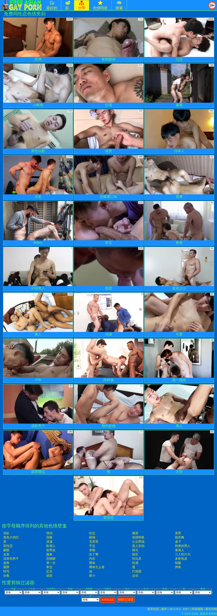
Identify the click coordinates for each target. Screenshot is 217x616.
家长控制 (211, 609)
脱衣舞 (179, 537)
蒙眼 (6, 550)
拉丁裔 (93, 554)
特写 (6, 571)
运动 (135, 575)
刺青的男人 (182, 545)
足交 (49, 571)
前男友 (51, 550)
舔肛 (135, 554)
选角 (6, 562)
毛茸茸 (93, 541)
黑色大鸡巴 (11, 537)
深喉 (49, 537)
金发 (6, 554)
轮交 (92, 533)
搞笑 (49, 575)
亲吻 (92, 550)
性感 (135, 562)
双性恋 (8, 545)
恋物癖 (51, 558)
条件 (164, 609)
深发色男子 (11, 558)
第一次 (51, 562)
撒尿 (135, 533)
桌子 (178, 541)
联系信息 (153, 609)
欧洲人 (51, 545)
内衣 (92, 558)
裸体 (92, 562)
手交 (92, 545)
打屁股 (136, 571)
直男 (178, 533)
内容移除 (197, 609)
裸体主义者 (97, 567)
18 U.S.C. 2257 (179, 609)
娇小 (92, 575)
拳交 (49, 567)
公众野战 (138, 541)
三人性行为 (182, 554)
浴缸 (6, 533)
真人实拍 (138, 545)
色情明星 (138, 537)
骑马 (135, 550)
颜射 (49, 554)
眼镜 (92, 537)
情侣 (49, 533)
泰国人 (179, 550)
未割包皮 (181, 558)
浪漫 (49, 541)
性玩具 (136, 558)
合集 (6, 575)
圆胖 (6, 567)
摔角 (178, 567)
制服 (178, 562)
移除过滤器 (125, 599)
